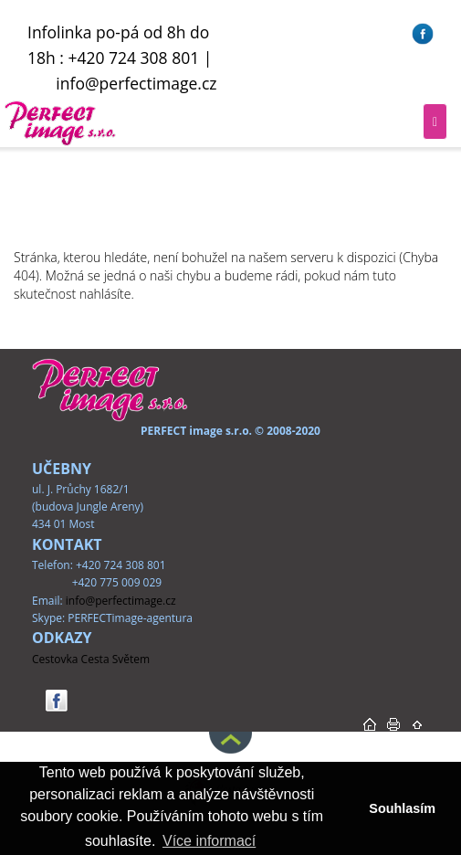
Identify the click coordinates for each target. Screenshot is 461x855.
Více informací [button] (209, 841)
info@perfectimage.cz (136, 83)
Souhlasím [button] (402, 808)
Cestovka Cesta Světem (91, 659)
